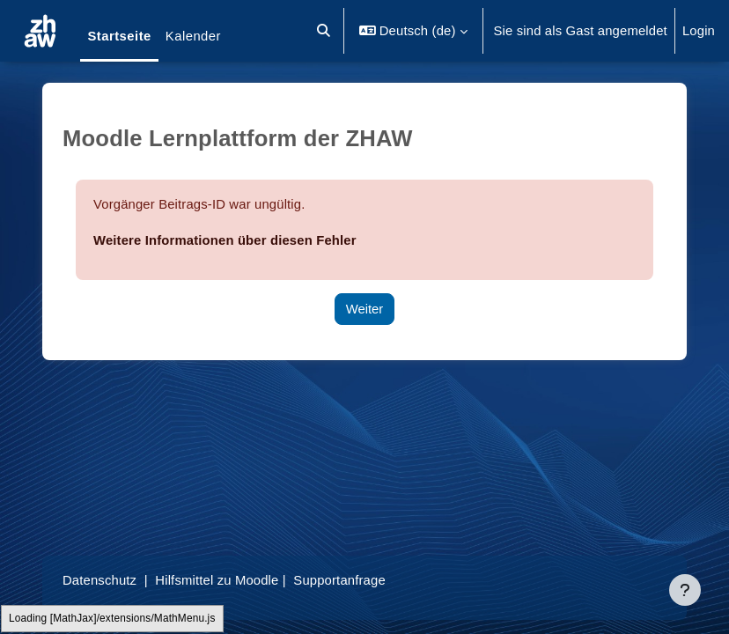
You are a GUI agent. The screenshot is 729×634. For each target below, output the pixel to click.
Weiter (365, 309)
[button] (324, 31)
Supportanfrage (339, 580)
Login (698, 31)
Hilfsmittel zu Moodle (216, 580)
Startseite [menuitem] (119, 36)
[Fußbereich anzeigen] (685, 590)
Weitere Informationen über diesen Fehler (225, 240)
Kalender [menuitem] (193, 36)
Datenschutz (99, 580)
